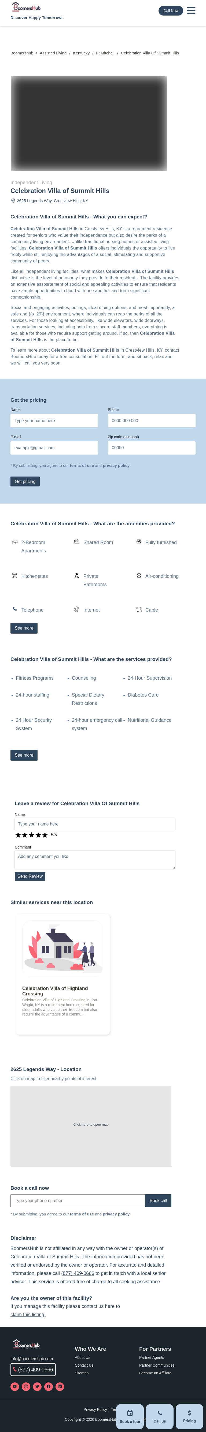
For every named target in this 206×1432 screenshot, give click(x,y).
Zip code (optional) (123, 437)
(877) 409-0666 (77, 1273)
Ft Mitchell (105, 53)
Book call (158, 1200)
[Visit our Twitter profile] (37, 1386)
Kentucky (81, 53)
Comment (23, 847)
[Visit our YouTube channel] (14, 1386)
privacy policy (116, 465)
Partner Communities (157, 1365)
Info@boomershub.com (31, 1358)
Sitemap (82, 1373)
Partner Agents (151, 1357)
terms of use (82, 465)
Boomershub (21, 53)
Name (15, 409)
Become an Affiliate (155, 1373)
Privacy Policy (95, 1409)
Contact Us (84, 1365)
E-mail (15, 437)
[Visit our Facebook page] (48, 1386)
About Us (82, 1357)
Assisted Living (53, 53)
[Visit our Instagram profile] (26, 1386)
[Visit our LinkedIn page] (60, 1386)
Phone (113, 409)
